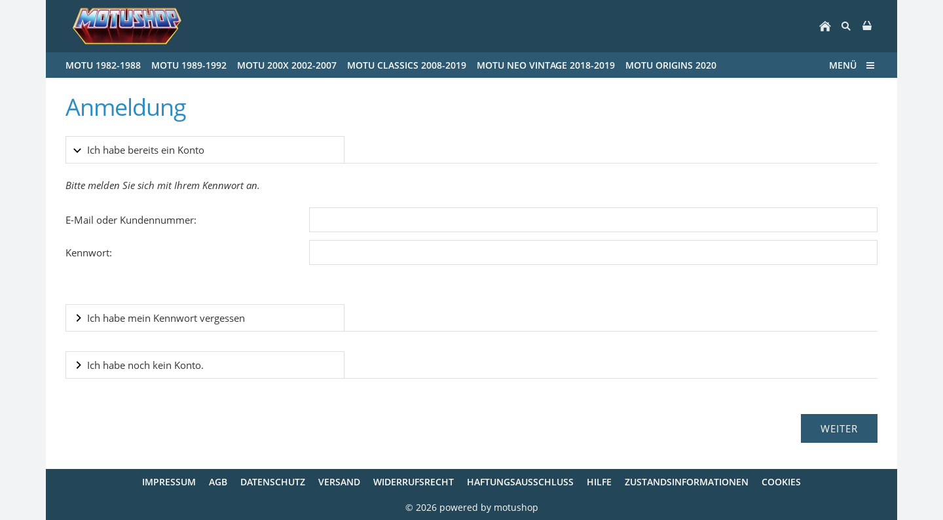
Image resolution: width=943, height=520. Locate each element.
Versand (339, 482)
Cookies (781, 482)
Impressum (169, 482)
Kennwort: (88, 252)
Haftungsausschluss (520, 482)
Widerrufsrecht (413, 482)
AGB (218, 482)
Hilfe (599, 482)
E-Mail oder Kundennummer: (130, 219)
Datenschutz (272, 482)
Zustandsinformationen (687, 482)
